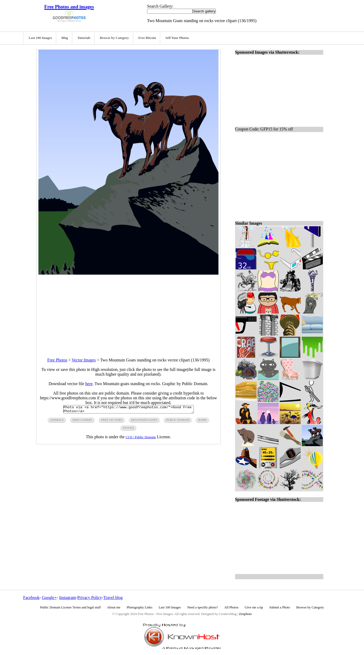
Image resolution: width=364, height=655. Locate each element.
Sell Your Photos (177, 38)
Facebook (31, 597)
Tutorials (83, 38)
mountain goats (144, 421)
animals (57, 421)
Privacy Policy (89, 597)
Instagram (67, 597)
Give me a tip (254, 607)
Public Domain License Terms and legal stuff (70, 607)
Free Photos (57, 360)
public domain (178, 421)
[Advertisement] (128, 311)
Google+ (49, 597)
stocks (128, 429)
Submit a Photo (279, 607)
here (89, 383)
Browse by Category (114, 38)
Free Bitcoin (147, 38)
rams (202, 421)
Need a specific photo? (202, 607)
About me (114, 607)
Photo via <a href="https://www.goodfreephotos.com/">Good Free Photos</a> (128, 410)
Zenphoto (245, 614)
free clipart (82, 421)
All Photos (231, 607)
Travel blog (113, 597)
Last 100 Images (40, 38)
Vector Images (84, 360)
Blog (64, 38)
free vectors (111, 421)
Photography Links (139, 607)
